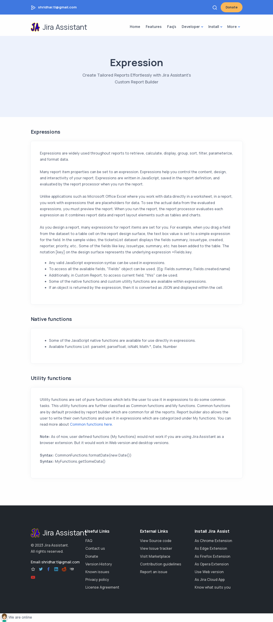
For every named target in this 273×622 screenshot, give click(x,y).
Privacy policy (97, 579)
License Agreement (102, 587)
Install (213, 26)
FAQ (88, 540)
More (232, 26)
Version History (98, 564)
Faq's (171, 26)
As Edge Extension (211, 548)
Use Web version (209, 571)
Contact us (95, 548)
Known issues (97, 571)
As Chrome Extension (213, 540)
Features (154, 26)
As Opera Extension (212, 564)
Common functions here (91, 424)
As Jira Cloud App (210, 579)
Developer (191, 26)
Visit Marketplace (155, 556)
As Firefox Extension (212, 556)
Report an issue (153, 571)
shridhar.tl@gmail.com (57, 7)
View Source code (155, 540)
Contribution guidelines (160, 564)
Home (135, 26)
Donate (231, 7)
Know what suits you (213, 587)
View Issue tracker (156, 548)
